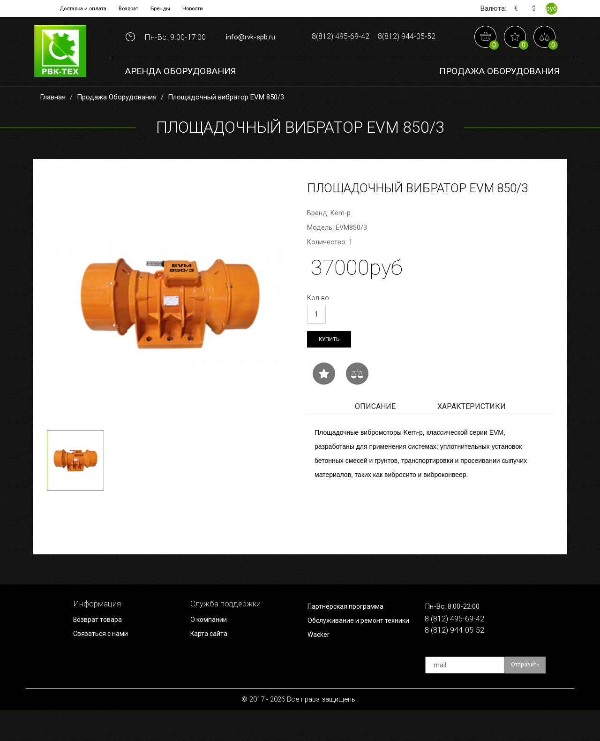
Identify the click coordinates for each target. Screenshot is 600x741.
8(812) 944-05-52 (373, 65)
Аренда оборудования (180, 98)
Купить (331, 367)
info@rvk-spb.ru (250, 50)
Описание (375, 435)
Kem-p (340, 240)
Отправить (529, 696)
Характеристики (471, 435)
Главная (53, 124)
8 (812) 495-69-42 (461, 649)
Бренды (168, 8)
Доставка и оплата (71, 8)
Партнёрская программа (352, 636)
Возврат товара (101, 649)
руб (551, 8)
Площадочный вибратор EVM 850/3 (226, 124)
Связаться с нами (105, 664)
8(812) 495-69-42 (373, 35)
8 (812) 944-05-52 (461, 663)
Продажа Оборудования (499, 98)
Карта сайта (211, 664)
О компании (211, 649)
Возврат (128, 8)
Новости (208, 8)
